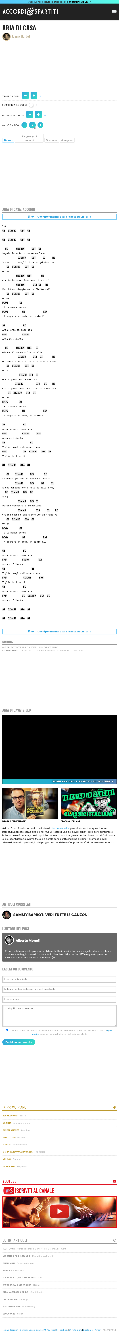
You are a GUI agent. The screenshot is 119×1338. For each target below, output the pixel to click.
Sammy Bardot (60, 828)
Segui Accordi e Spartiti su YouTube (83, 781)
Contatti (24, 1330)
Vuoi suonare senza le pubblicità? (59, 1)
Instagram (75, 1330)
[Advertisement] (59, 64)
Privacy (98, 1330)
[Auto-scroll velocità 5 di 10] (32, 125)
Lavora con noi (36, 1330)
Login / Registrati (11, 1330)
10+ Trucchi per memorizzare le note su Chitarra (59, 216)
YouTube (49, 1330)
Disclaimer (88, 1330)
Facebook (62, 1330)
